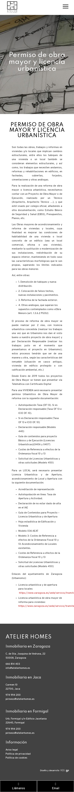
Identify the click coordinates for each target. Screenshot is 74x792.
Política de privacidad (18, 754)
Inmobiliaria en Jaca (23, 677)
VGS (62, 770)
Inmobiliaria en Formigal (27, 711)
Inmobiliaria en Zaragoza (28, 646)
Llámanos (18, 786)
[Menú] (63, 6)
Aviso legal (12, 749)
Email (55, 786)
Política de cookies (16, 758)
